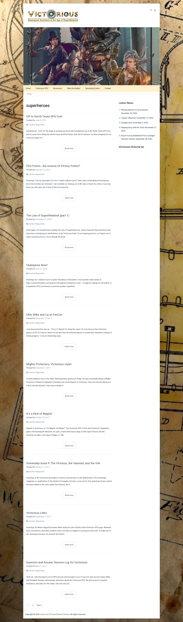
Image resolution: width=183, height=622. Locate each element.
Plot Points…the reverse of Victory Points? (53, 166)
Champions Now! (37, 265)
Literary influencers (129, 118)
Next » (39, 605)
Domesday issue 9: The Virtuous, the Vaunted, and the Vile (63, 463)
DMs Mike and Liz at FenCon (44, 314)
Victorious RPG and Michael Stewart (54, 614)
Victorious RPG (42, 88)
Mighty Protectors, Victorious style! (48, 364)
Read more (69, 148)
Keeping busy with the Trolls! (133, 127)
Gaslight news (127, 123)
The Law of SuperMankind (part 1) (47, 215)
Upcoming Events (92, 88)
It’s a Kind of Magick (39, 413)
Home (28, 88)
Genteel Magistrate (36, 125)
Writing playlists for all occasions (134, 110)
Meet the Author (73, 88)
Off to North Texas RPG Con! (44, 116)
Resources (57, 88)
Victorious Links (36, 513)
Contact (108, 88)
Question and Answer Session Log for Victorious (56, 562)
